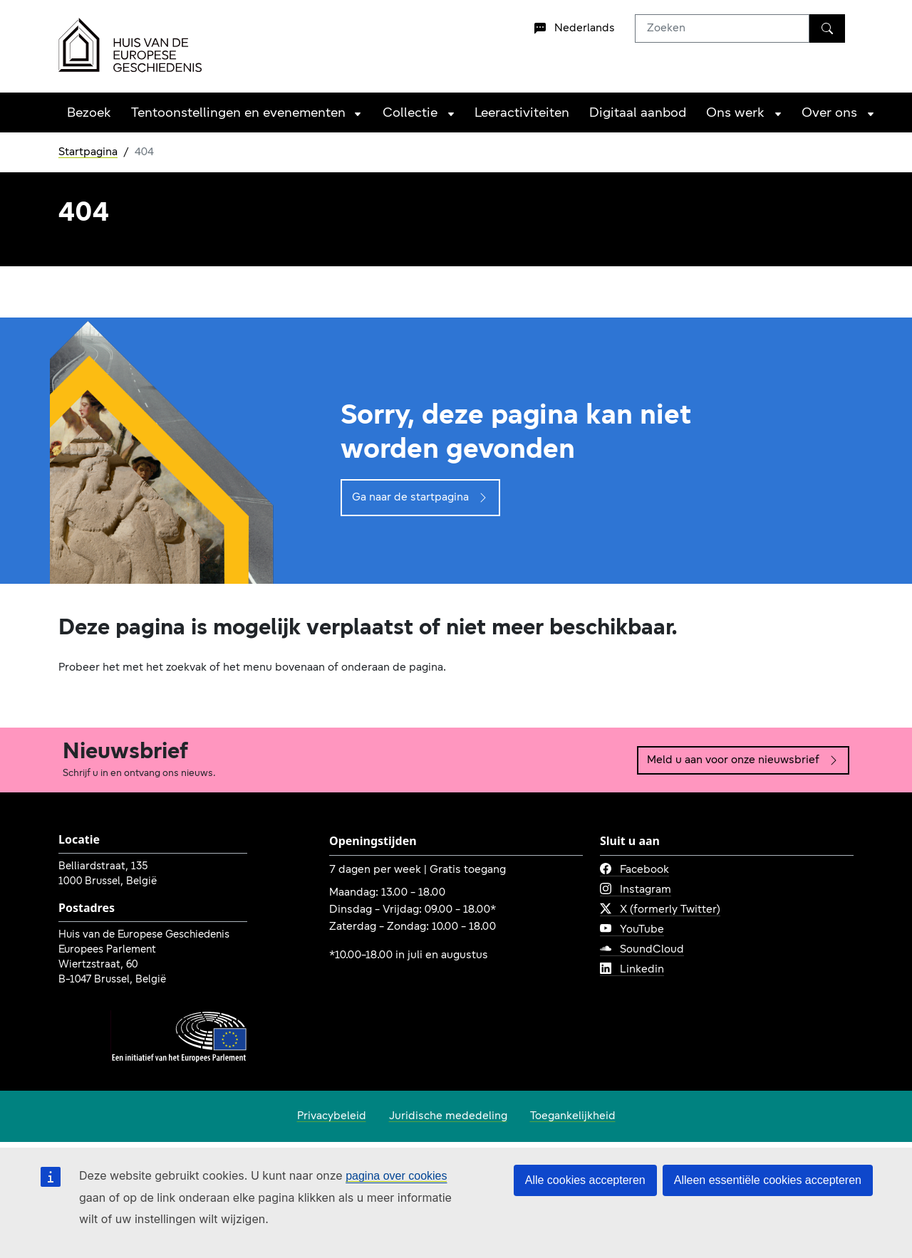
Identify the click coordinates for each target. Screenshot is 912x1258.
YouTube (632, 929)
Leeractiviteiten (522, 113)
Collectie (410, 113)
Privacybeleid (331, 1116)
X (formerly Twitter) (660, 910)
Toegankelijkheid (573, 1116)
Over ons (829, 113)
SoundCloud (642, 949)
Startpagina (88, 152)
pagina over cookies (396, 1176)
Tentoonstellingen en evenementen (238, 113)
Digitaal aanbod (637, 113)
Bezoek (89, 113)
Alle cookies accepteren (585, 1180)
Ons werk (735, 113)
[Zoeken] (827, 28)
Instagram (635, 890)
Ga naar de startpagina (420, 497)
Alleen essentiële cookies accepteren (767, 1180)
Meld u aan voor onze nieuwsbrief (743, 760)
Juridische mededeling (448, 1116)
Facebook (634, 870)
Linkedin (632, 969)
